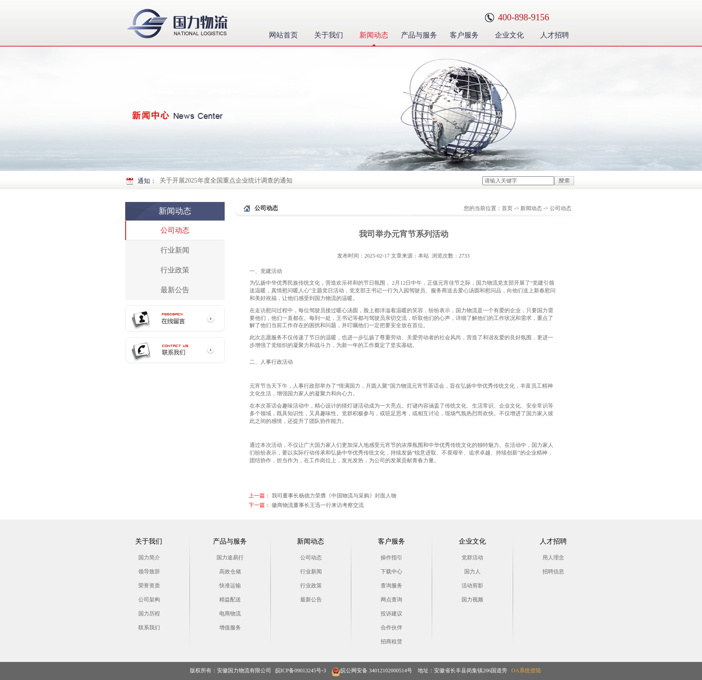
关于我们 (331, 34)
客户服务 (467, 34)
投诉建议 (391, 613)
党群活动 (472, 557)
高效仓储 (230, 571)
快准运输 (230, 585)
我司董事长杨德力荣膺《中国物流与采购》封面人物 (334, 495)
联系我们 (149, 627)
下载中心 (391, 571)
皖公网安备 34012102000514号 (371, 670)
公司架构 (149, 599)
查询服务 (391, 585)
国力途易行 (230, 557)
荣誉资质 (149, 585)
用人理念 (553, 557)
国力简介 (149, 557)
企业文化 (512, 34)
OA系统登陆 (526, 670)
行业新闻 (174, 250)
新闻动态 (376, 34)
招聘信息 (553, 571)
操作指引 (391, 557)
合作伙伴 (391, 627)
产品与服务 (419, 34)
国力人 (472, 571)
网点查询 (391, 599)
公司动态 (174, 230)
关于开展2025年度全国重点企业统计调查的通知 (226, 180)
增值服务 (230, 627)
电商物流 (230, 613)
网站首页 (283, 35)
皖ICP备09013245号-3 (300, 670)
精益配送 (230, 599)
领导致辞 (149, 571)
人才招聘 (557, 34)
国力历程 (149, 613)
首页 (507, 208)
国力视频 (472, 599)
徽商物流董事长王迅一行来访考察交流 (318, 505)
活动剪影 (472, 585)
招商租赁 (391, 641)
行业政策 (174, 270)
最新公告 (174, 290)
